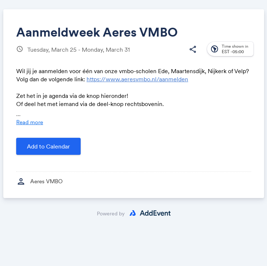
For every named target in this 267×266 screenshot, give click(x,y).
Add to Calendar (48, 146)
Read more (29, 122)
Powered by (111, 213)
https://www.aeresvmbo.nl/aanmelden (137, 79)
